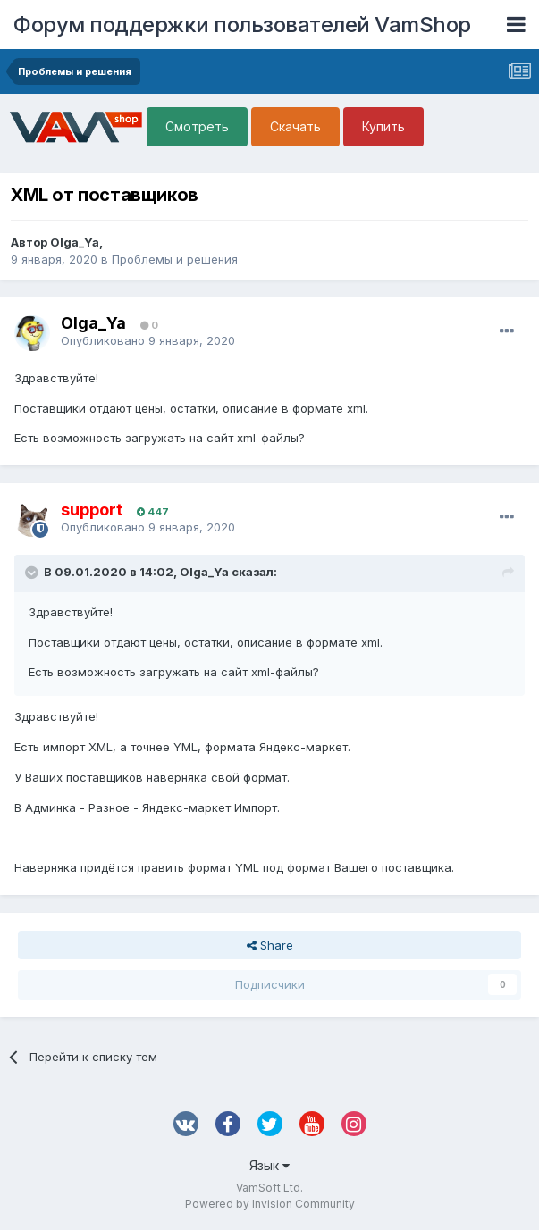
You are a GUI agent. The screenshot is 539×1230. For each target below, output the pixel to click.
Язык (269, 1165)
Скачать (295, 126)
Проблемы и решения (175, 259)
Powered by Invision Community (270, 1203)
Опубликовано (148, 340)
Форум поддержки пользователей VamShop (242, 25)
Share (270, 945)
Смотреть (197, 126)
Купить (383, 126)
